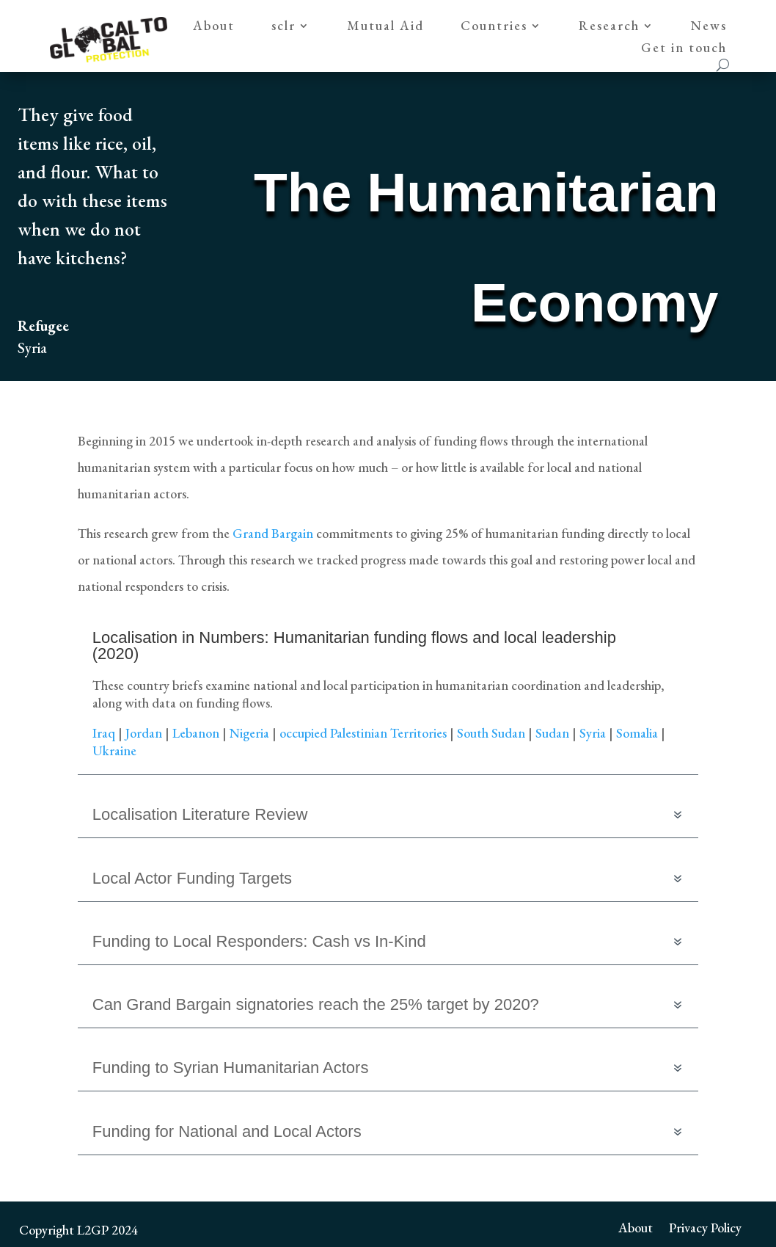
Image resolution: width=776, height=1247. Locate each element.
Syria (592, 732)
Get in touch (684, 49)
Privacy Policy (705, 1226)
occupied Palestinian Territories (363, 732)
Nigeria (249, 732)
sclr (283, 27)
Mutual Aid (385, 27)
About (214, 27)
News (709, 27)
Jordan (143, 732)
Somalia (637, 732)
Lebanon (195, 732)
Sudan (552, 732)
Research (609, 27)
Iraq (103, 732)
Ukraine (114, 750)
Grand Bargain (274, 533)
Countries (494, 27)
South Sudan (491, 732)
